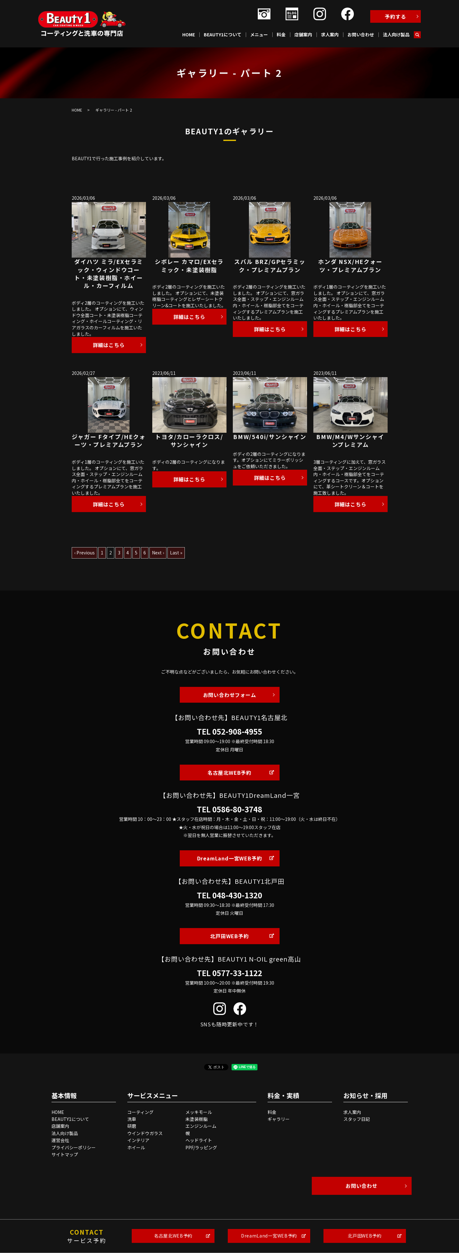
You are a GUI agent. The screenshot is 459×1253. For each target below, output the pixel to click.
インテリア (138, 1140)
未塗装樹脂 (196, 1119)
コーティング (140, 1112)
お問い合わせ (360, 34)
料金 (281, 34)
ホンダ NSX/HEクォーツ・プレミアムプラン (350, 265)
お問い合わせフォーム (229, 695)
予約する (395, 16)
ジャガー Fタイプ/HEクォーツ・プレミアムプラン (108, 440)
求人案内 (330, 34)
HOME (188, 34)
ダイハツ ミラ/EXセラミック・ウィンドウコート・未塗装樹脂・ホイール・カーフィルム (108, 273)
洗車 (131, 1119)
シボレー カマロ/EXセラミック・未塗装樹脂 (189, 265)
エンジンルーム (200, 1126)
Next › (158, 552)
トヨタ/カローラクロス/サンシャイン (189, 440)
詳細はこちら (109, 345)
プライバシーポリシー (73, 1147)
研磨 (131, 1126)
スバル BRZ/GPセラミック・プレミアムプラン (269, 265)
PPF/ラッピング (201, 1147)
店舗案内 (303, 34)
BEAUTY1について (222, 34)
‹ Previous (84, 552)
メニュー (259, 34)
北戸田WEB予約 (229, 936)
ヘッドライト (198, 1140)
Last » (176, 552)
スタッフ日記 (356, 1119)
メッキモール (198, 1112)
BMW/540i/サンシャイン (269, 436)
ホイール (136, 1147)
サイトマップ (64, 1154)
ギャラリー (279, 1119)
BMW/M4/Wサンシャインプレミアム (350, 440)
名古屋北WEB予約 (229, 772)
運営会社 (60, 1140)
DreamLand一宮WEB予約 (229, 858)
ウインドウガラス (145, 1133)
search (417, 34)
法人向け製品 (396, 34)
